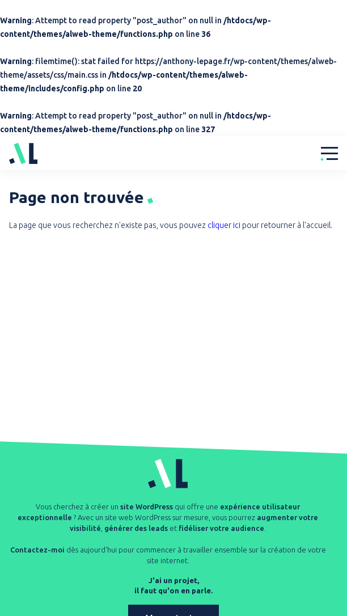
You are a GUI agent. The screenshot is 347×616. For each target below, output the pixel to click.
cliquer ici (224, 225)
